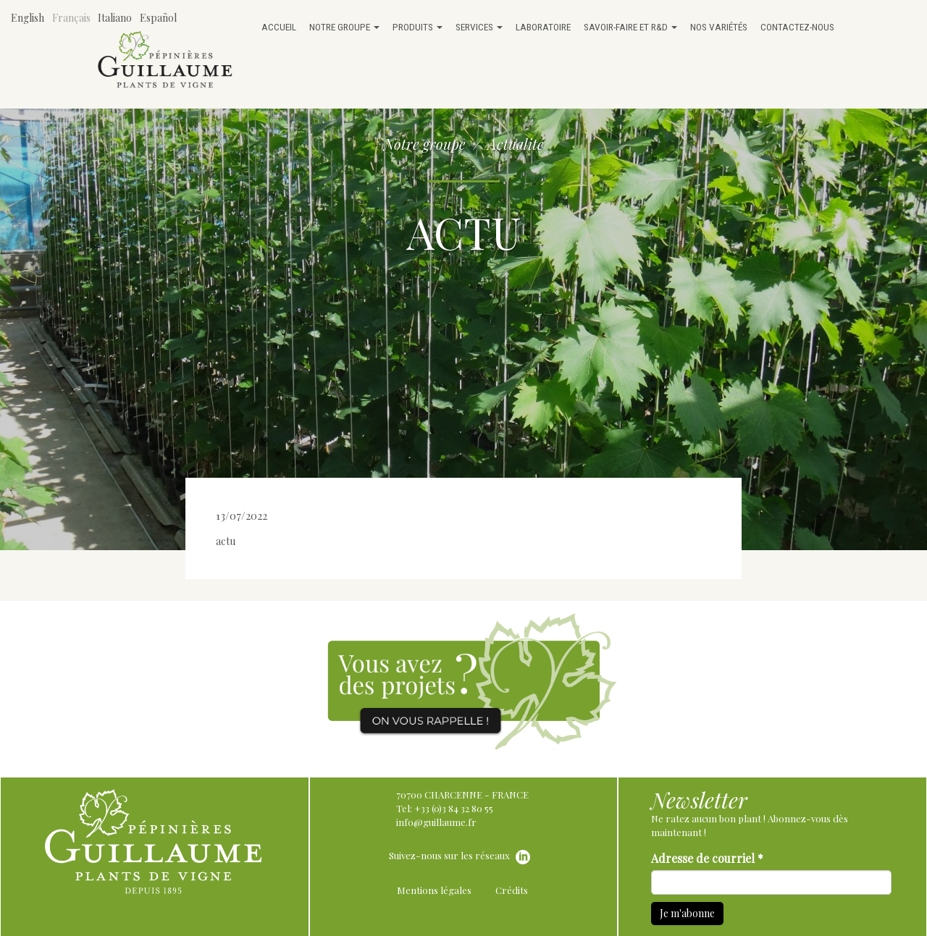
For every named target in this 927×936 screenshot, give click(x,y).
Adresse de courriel (707, 858)
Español (158, 18)
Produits (417, 27)
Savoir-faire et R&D (630, 27)
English (27, 18)
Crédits (511, 890)
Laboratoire (543, 27)
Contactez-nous (797, 27)
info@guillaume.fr (436, 822)
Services (479, 27)
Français (71, 18)
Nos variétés (718, 27)
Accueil (278, 27)
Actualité (515, 143)
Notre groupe (344, 27)
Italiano (115, 18)
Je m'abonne (687, 913)
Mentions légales (434, 890)
